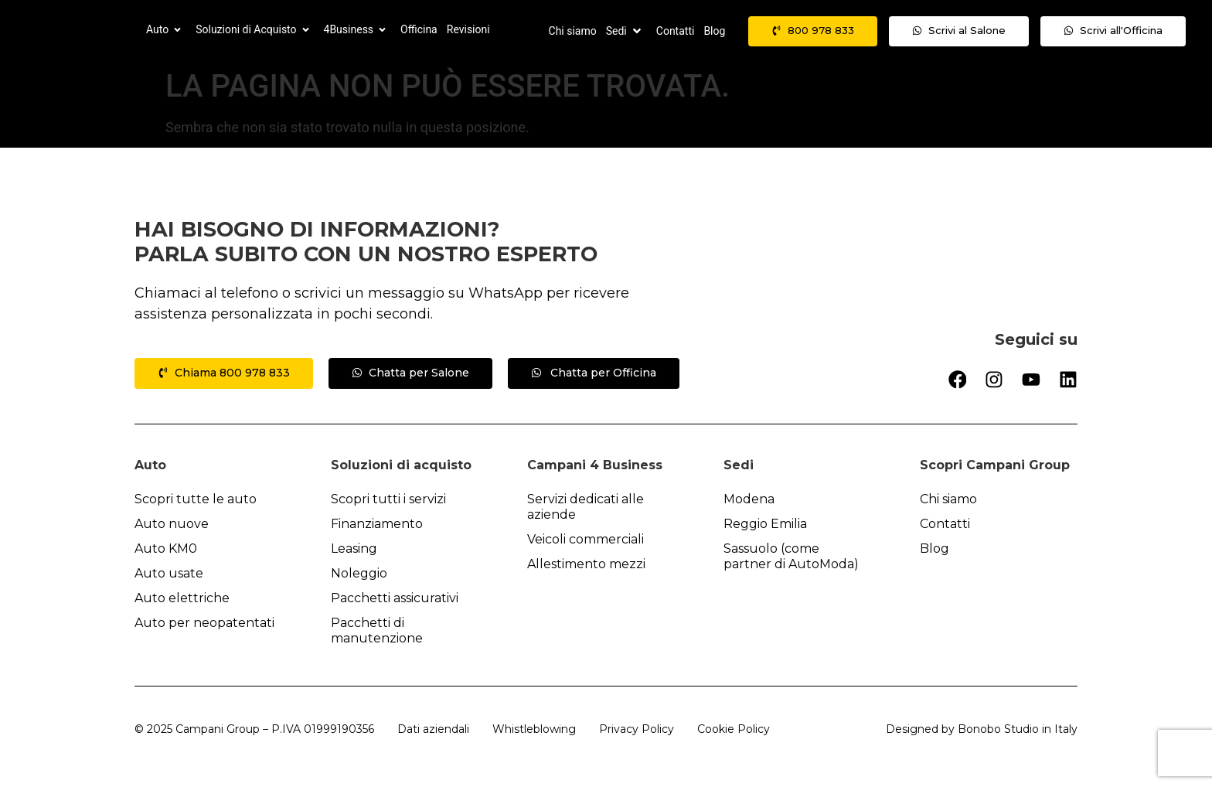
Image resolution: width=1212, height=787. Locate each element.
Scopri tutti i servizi (388, 499)
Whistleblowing (534, 729)
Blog (934, 548)
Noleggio (359, 573)
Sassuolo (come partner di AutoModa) (791, 556)
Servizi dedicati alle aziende (585, 507)
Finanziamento (377, 523)
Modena (749, 499)
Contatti (945, 523)
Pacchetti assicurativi (394, 598)
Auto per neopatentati (204, 622)
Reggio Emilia (765, 523)
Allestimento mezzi (586, 564)
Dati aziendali (433, 729)
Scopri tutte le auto (195, 499)
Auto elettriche (182, 598)
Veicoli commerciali (585, 539)
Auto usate (168, 573)
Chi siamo (948, 499)
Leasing (354, 548)
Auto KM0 (165, 548)
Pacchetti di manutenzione (377, 630)
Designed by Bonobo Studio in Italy (982, 729)
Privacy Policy (636, 729)
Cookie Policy (733, 729)
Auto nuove (171, 523)
